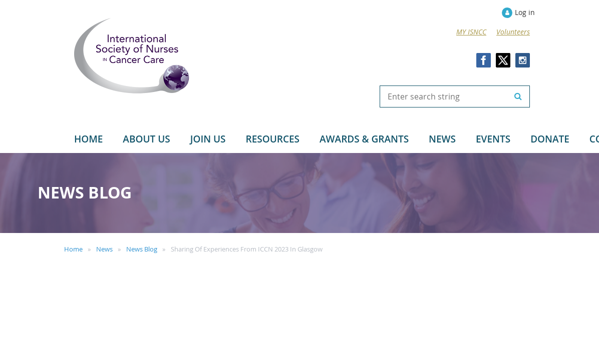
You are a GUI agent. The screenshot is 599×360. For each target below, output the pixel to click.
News (104, 249)
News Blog (141, 249)
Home (73, 249)
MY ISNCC (471, 31)
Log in (525, 12)
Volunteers (513, 31)
